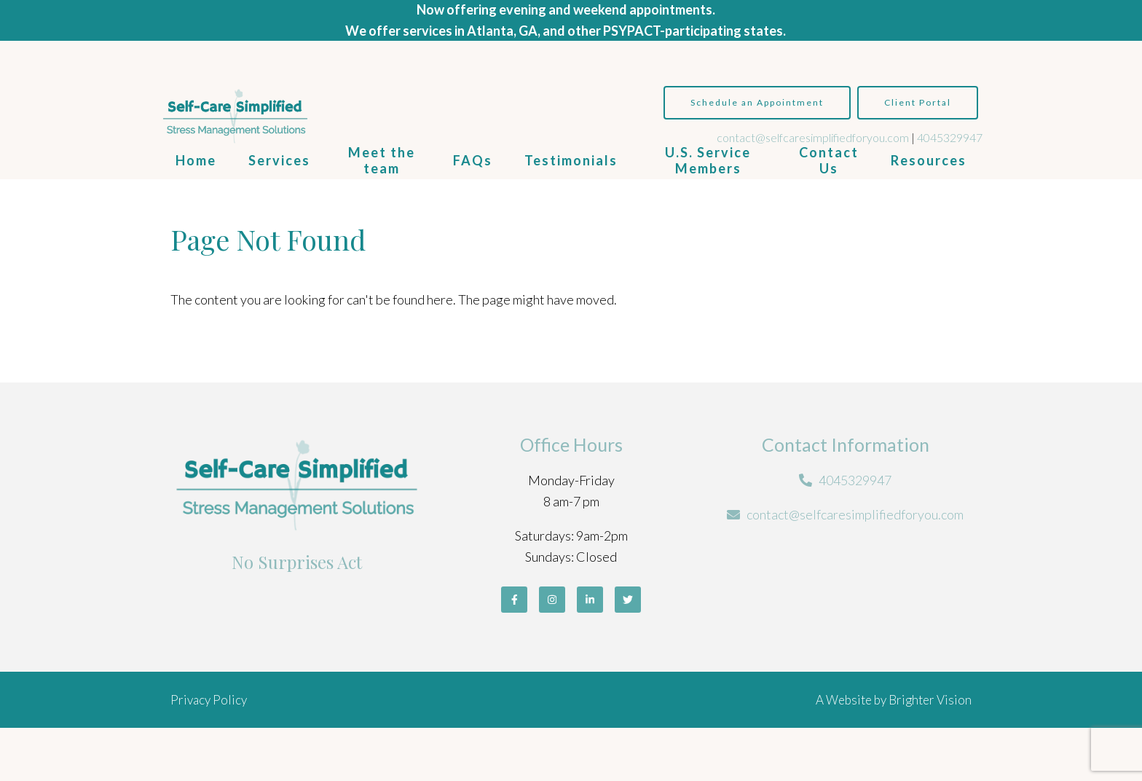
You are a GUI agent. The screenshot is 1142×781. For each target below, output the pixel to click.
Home (196, 160)
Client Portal (917, 102)
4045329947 (949, 137)
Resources (928, 160)
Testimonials (571, 160)
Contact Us (829, 160)
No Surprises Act (297, 561)
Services (279, 160)
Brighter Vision (930, 699)
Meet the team (381, 160)
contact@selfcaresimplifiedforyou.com (813, 137)
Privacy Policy (208, 699)
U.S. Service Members (708, 160)
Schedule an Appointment (757, 102)
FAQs (472, 160)
